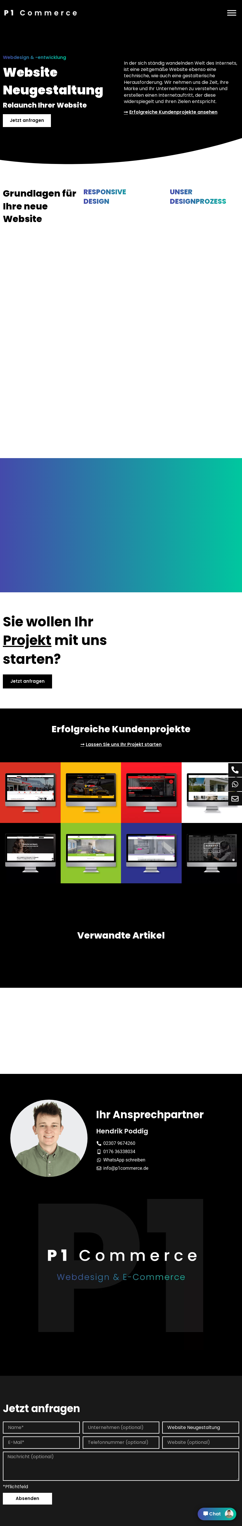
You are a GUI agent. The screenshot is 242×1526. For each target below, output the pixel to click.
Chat (218, 1514)
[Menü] (231, 12)
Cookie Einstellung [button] (143, 1522)
